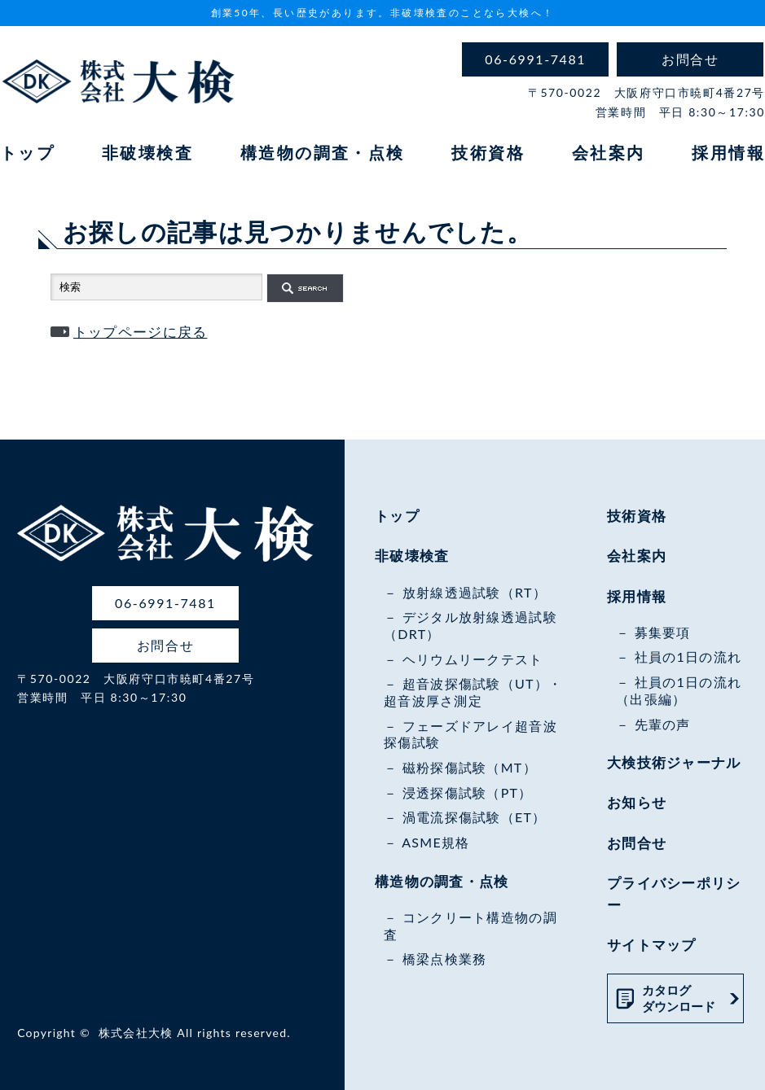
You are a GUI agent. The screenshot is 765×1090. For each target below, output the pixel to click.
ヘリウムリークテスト (472, 659)
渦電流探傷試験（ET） (474, 817)
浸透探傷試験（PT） (467, 792)
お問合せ (636, 842)
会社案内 (608, 152)
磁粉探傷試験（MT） (469, 767)
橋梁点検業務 (444, 958)
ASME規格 (435, 842)
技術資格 (488, 152)
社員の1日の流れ (688, 656)
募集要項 (663, 632)
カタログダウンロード (678, 998)
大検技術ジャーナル (674, 762)
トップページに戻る (140, 331)
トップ (27, 152)
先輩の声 (663, 724)
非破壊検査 (147, 152)
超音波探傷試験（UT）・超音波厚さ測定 (473, 692)
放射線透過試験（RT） (474, 592)
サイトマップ (652, 944)
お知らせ (636, 802)
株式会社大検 (136, 1033)
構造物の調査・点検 (322, 152)
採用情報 (728, 152)
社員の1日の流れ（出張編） (678, 690)
